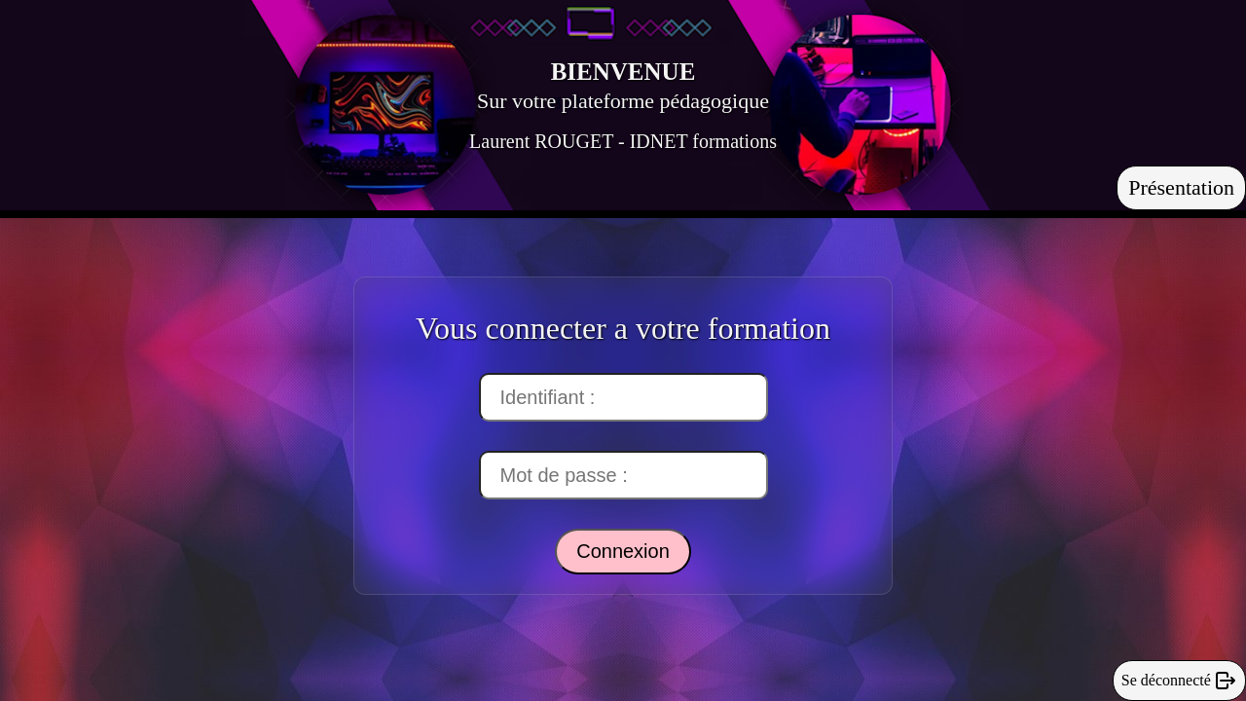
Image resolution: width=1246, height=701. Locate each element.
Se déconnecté (1179, 680)
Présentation (1181, 187)
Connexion (623, 551)
